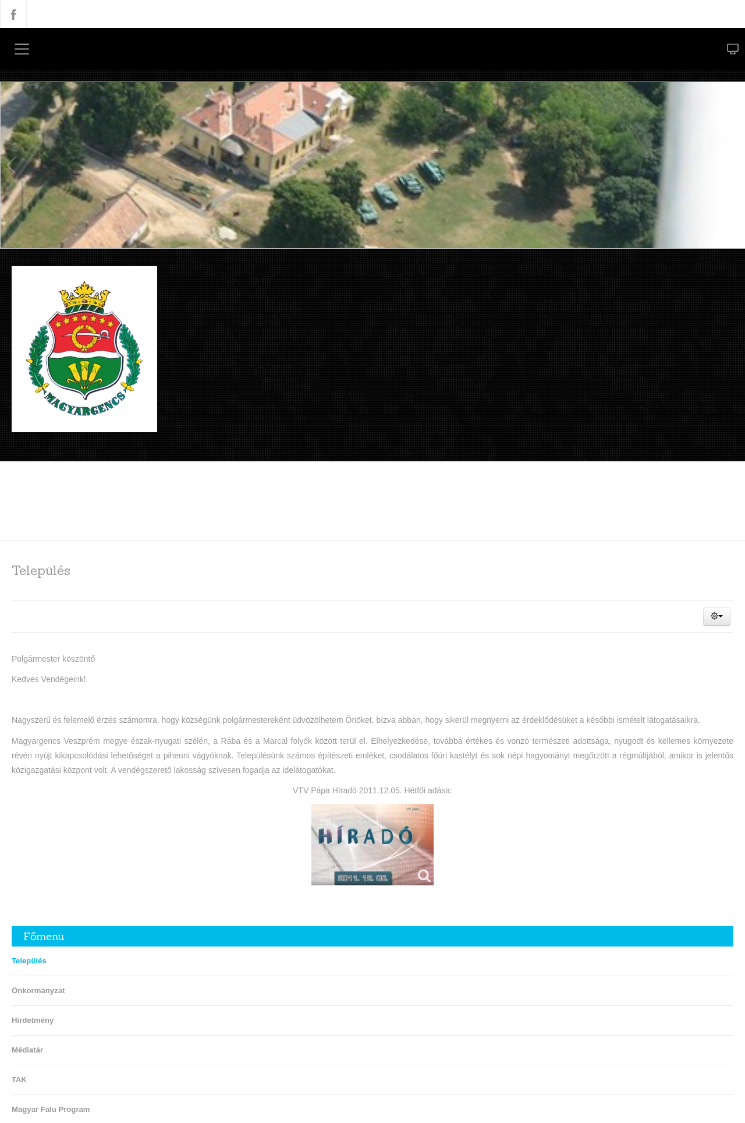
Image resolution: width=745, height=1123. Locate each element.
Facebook (13, 14)
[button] (716, 616)
